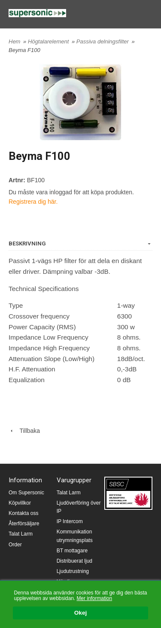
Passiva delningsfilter (103, 41)
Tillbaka (24, 430)
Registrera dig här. (33, 201)
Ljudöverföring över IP (79, 507)
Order (15, 545)
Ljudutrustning (73, 571)
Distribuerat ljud (74, 561)
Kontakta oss (23, 513)
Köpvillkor (20, 503)
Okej (80, 613)
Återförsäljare (24, 524)
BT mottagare (72, 551)
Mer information (94, 598)
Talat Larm (21, 534)
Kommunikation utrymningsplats (75, 536)
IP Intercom (70, 521)
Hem (14, 41)
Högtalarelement (49, 41)
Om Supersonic (26, 493)
